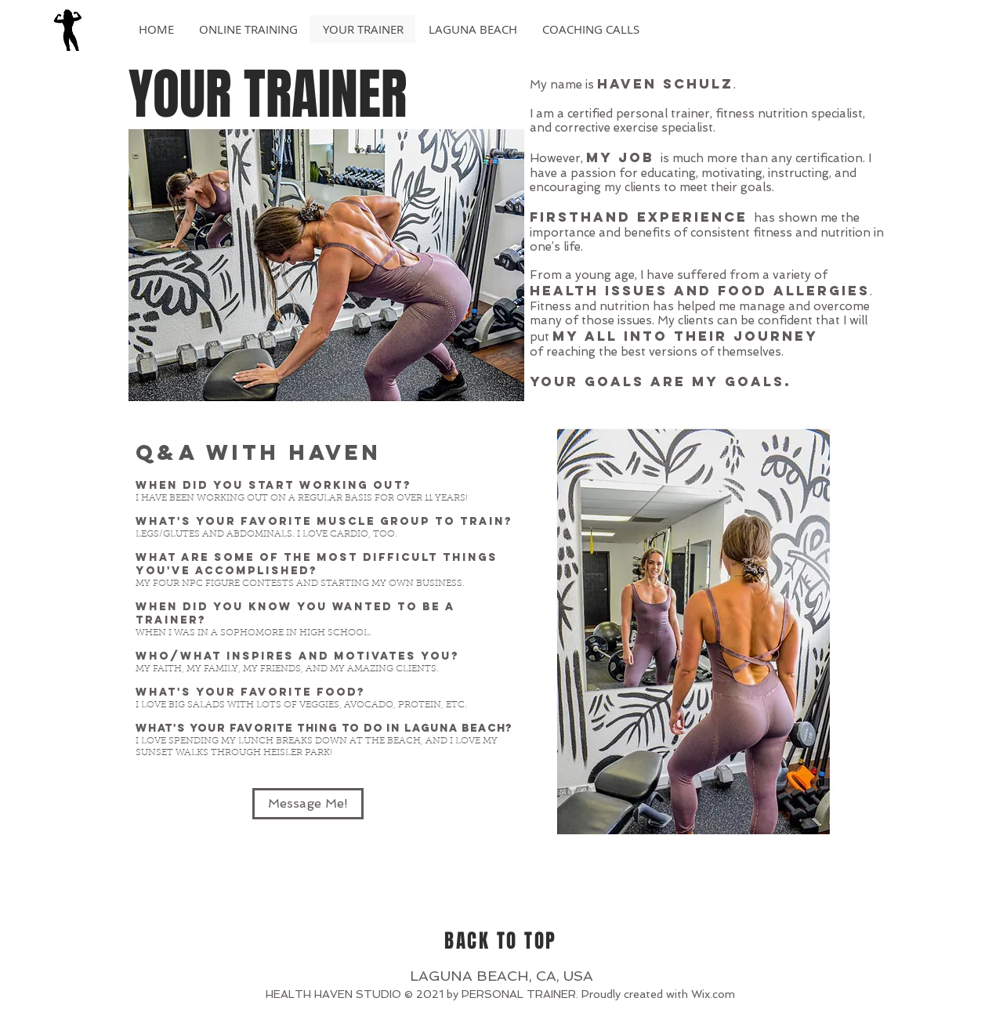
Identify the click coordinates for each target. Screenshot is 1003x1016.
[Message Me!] (308, 803)
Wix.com (713, 994)
